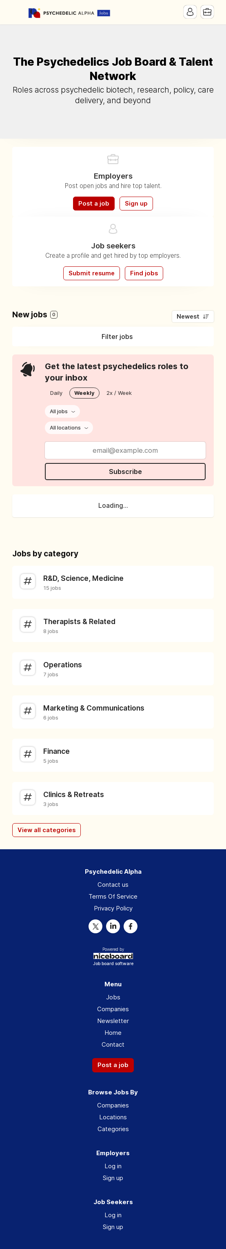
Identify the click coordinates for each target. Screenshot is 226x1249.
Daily (56, 393)
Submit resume (92, 273)
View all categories (46, 830)
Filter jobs (117, 336)
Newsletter (113, 1021)
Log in (113, 1166)
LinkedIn (113, 926)
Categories (113, 1129)
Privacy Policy (113, 908)
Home (113, 1032)
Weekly (84, 393)
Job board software (113, 964)
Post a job (93, 203)
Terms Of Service (113, 896)
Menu (18, 12)
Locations (113, 1117)
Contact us (113, 884)
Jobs (113, 997)
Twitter (95, 926)
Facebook (130, 926)
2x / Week (119, 393)
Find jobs (144, 273)
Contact (113, 1044)
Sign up (136, 203)
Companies (113, 1009)
